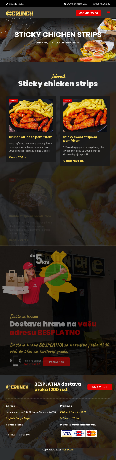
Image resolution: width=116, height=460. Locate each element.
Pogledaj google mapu (18, 418)
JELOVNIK (41, 42)
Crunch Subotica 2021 (76, 4)
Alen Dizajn (68, 449)
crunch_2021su (101, 4)
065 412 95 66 (15, 4)
